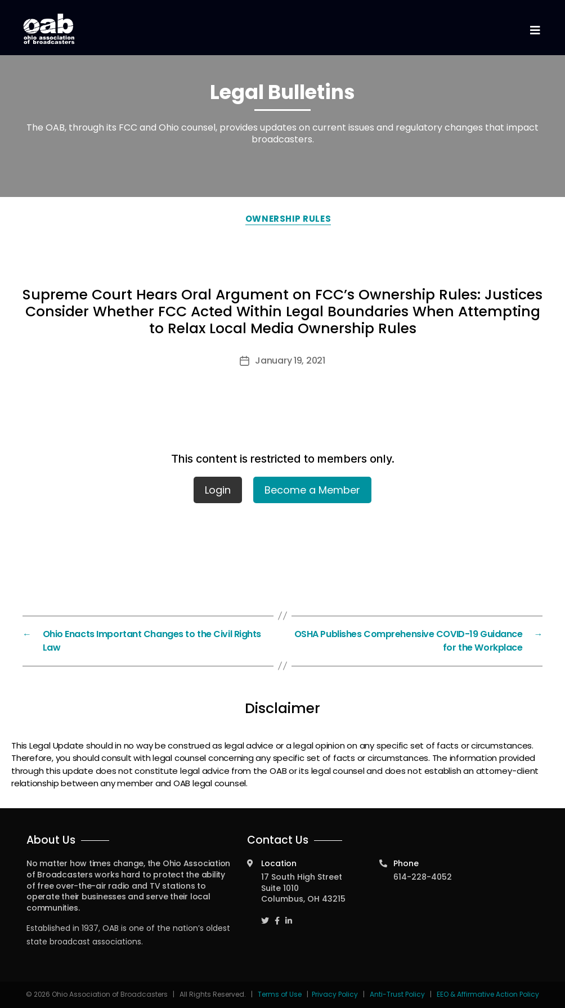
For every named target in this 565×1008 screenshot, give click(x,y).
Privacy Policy (335, 994)
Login (218, 490)
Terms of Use (280, 994)
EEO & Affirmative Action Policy (488, 994)
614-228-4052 (422, 876)
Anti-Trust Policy (397, 994)
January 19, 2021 (290, 360)
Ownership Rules (288, 219)
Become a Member (312, 490)
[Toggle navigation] (534, 30)
